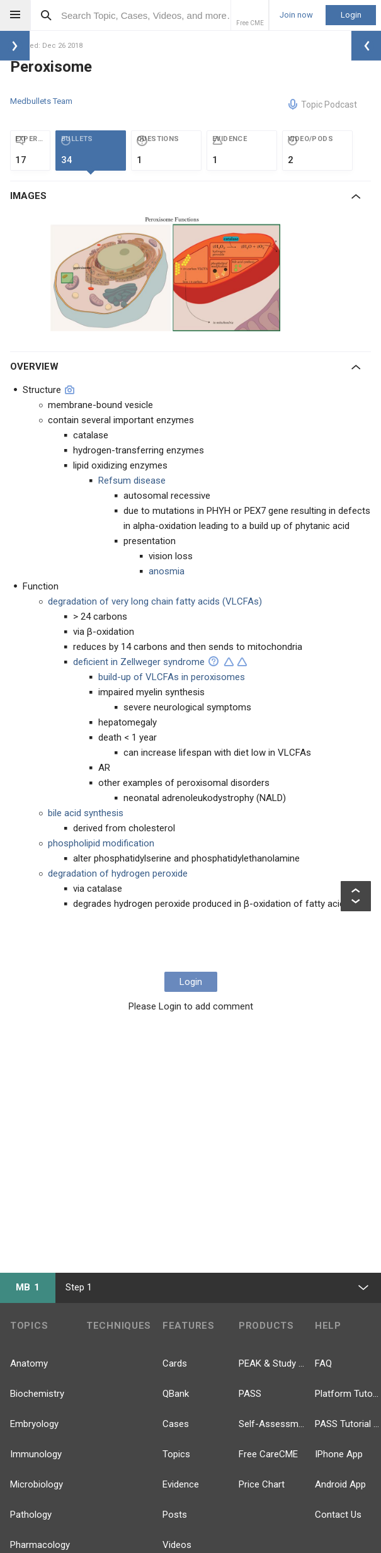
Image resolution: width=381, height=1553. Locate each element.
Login (351, 15)
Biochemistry (37, 1393)
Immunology (36, 1454)
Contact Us (338, 1514)
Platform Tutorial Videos (348, 1393)
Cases (175, 1424)
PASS (250, 1393)
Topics (176, 1454)
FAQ (323, 1363)
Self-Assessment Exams (272, 1424)
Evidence (180, 1484)
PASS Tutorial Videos (348, 1424)
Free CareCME (268, 1454)
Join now (296, 15)
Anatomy (29, 1363)
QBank (175, 1393)
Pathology (31, 1514)
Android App (340, 1484)
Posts (174, 1514)
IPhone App (339, 1454)
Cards (174, 1363)
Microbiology (36, 1484)
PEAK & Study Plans (272, 1363)
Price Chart (262, 1484)
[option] (166, 272)
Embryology (34, 1424)
